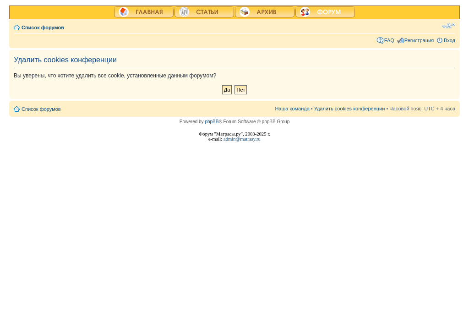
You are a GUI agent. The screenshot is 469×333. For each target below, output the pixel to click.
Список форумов (43, 27)
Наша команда (292, 108)
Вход (449, 40)
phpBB (211, 121)
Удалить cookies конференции (349, 108)
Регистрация (419, 40)
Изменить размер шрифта (448, 26)
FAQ (389, 40)
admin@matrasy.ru (242, 139)
